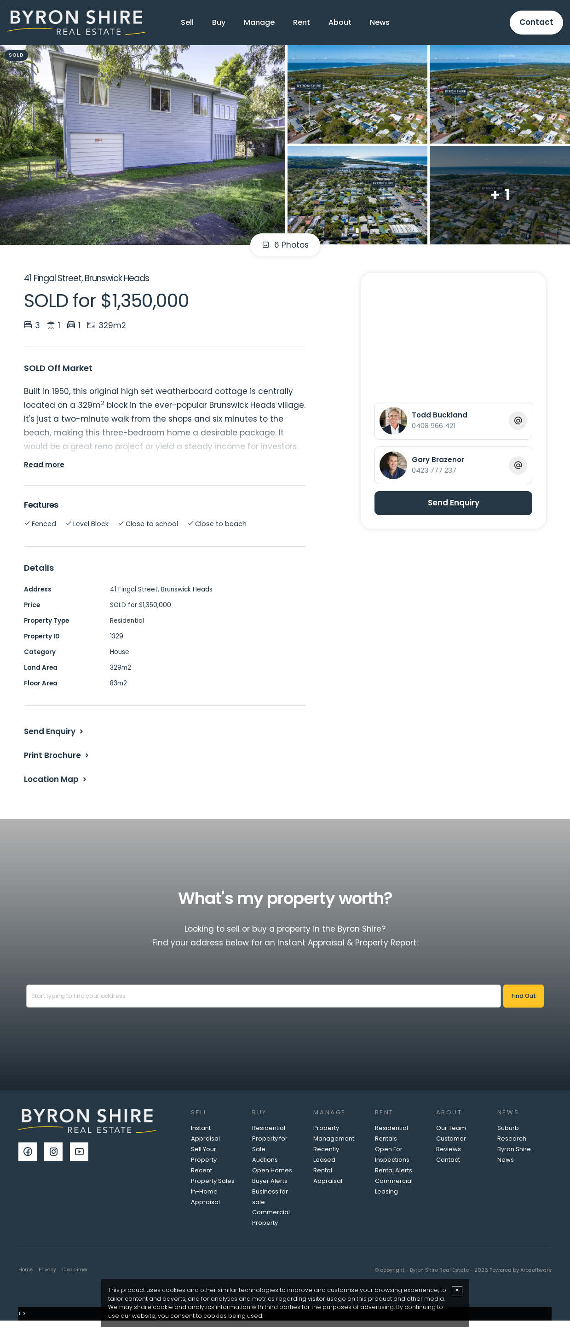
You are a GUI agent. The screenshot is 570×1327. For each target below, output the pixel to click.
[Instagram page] (57, 1152)
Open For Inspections (392, 1154)
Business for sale (270, 1196)
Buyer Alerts (270, 1180)
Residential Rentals (391, 1133)
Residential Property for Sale (270, 1138)
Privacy (47, 1269)
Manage (259, 22)
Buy (218, 22)
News (380, 22)
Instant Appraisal (205, 1133)
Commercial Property (271, 1217)
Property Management (333, 1133)
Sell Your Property (204, 1154)
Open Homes (272, 1170)
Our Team (451, 1128)
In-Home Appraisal (205, 1196)
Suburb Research (511, 1133)
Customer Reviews (451, 1143)
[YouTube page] (81, 1152)
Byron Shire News (514, 1154)
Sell (187, 22)
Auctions (265, 1159)
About (339, 22)
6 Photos (285, 244)
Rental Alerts (393, 1170)
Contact (536, 22)
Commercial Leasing (394, 1186)
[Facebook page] (31, 1152)
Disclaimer (75, 1269)
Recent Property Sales (213, 1175)
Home (25, 1269)
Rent (301, 22)
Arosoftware (536, 1270)
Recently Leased (326, 1154)
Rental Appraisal (327, 1175)
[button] (57, 755)
